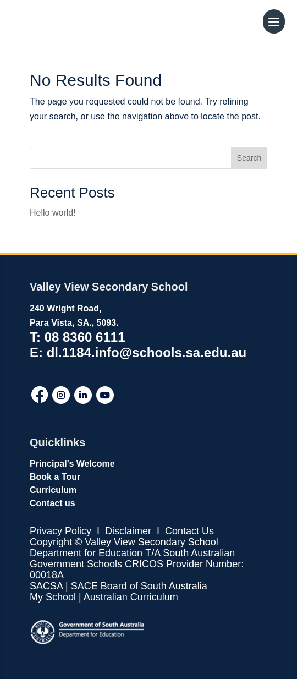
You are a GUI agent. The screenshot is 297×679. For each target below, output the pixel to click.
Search (249, 158)
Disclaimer (126, 530)
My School (53, 597)
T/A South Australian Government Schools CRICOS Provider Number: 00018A (137, 564)
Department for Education (86, 552)
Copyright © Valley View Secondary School (124, 541)
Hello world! (53, 212)
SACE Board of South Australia (139, 586)
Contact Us (189, 530)
